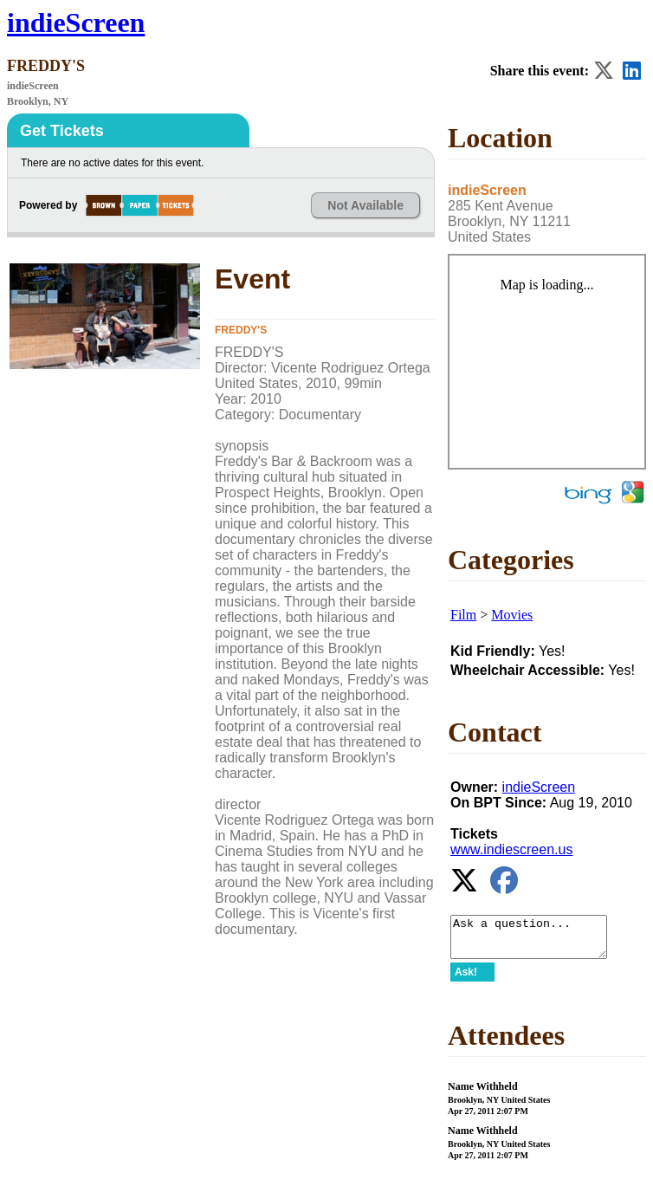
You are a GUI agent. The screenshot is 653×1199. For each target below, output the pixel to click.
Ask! (466, 980)
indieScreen (76, 22)
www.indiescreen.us (511, 849)
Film (463, 614)
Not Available (365, 205)
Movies (512, 614)
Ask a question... (537, 941)
